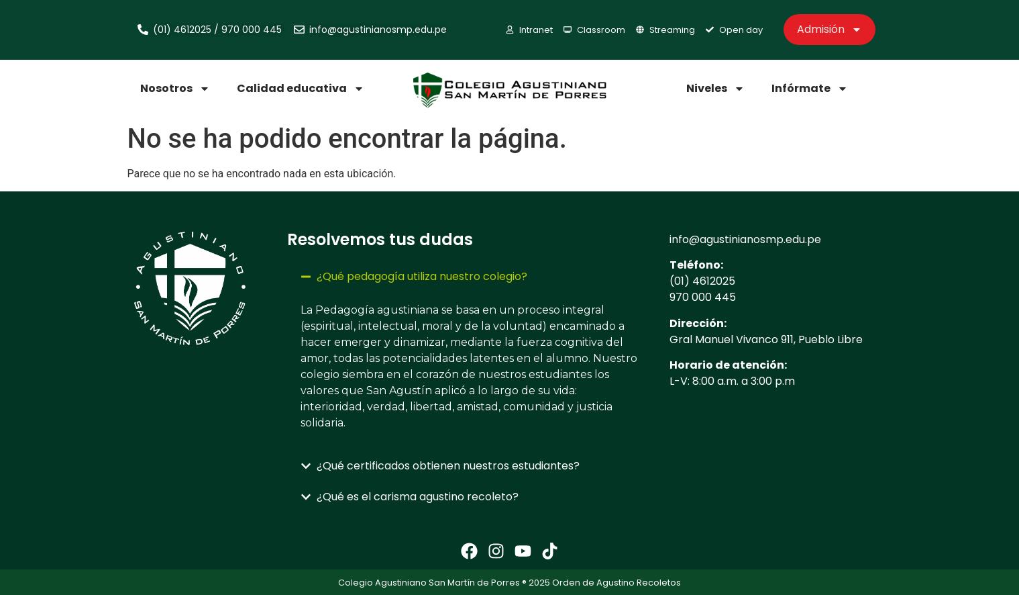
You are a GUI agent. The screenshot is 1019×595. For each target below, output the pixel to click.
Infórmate (809, 89)
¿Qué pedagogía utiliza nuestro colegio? (422, 276)
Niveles (715, 89)
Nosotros (175, 89)
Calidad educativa (300, 89)
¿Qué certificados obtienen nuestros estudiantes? (448, 465)
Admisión (829, 29)
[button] (471, 276)
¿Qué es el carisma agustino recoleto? (418, 496)
